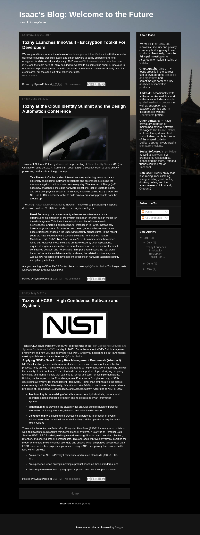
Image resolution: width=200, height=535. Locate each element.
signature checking (150, 145)
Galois (143, 62)
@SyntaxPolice (97, 266)
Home (75, 493)
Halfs (142, 136)
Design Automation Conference (44, 204)
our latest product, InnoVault (85, 54)
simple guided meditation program (157, 101)
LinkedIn (157, 154)
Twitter (173, 151)
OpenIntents (146, 114)
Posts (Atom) (82, 503)
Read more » (29, 75)
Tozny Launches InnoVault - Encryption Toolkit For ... (156, 252)
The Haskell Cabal (164, 130)
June (150, 263)
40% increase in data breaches (98, 61)
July (150, 242)
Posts (147, 211)
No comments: (73, 84)
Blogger (119, 527)
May (150, 269)
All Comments (152, 217)
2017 (147, 237)
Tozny (161, 44)
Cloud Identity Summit (100, 164)
